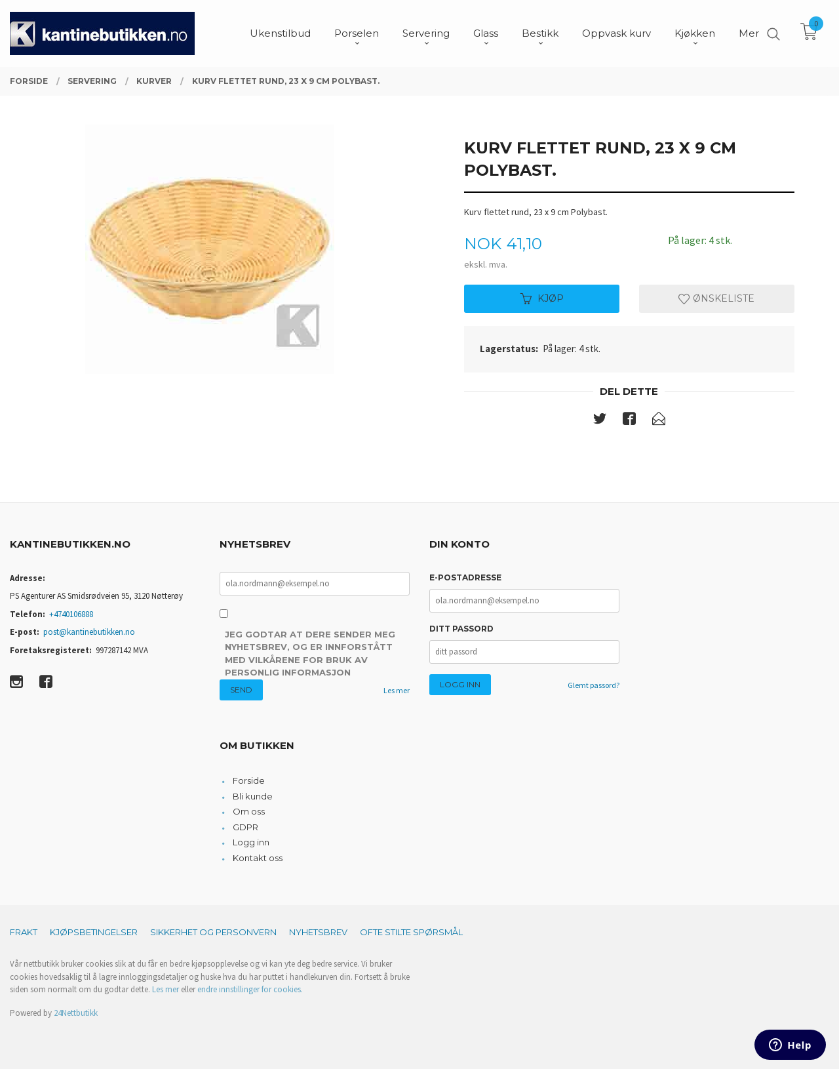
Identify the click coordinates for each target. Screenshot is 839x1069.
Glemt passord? (593, 685)
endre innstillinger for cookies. (250, 989)
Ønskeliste (716, 298)
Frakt (23, 932)
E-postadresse (465, 577)
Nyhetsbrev (318, 932)
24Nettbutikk (76, 1013)
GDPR (245, 827)
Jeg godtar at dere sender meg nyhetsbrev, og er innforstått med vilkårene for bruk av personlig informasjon (310, 653)
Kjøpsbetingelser (94, 932)
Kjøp (542, 298)
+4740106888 (71, 614)
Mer (749, 33)
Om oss (249, 811)
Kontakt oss (258, 858)
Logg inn (251, 842)
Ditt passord (461, 629)
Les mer (396, 690)
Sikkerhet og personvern (213, 932)
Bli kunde (253, 796)
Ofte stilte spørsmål (411, 932)
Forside (249, 780)
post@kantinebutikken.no (89, 631)
